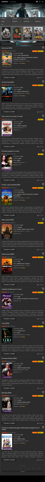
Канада (22, 192)
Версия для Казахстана (22, 44)
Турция (19, 123)
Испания (20, 227)
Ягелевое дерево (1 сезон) (10, 151)
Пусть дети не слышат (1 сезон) (12, 116)
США (19, 55)
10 (32, 468)
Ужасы (27, 229)
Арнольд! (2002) (7, 48)
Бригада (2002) (6, 393)
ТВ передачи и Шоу (33, 298)
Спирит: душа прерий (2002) (11, 185)
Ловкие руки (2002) (8, 254)
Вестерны (19, 194)
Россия (19, 89)
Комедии (23, 57)
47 (40, 468)
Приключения (29, 57)
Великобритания (25, 55)
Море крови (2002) (8, 220)
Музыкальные (25, 298)
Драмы (18, 57)
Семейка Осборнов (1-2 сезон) (12, 289)
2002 (22, 53)
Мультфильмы (22, 59)
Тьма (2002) (5, 323)
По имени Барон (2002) (9, 358)
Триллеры (16, 59)
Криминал (19, 367)
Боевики (19, 91)
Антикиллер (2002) (8, 82)
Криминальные (25, 91)
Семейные (35, 57)
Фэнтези (32, 229)
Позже (22, 471)
